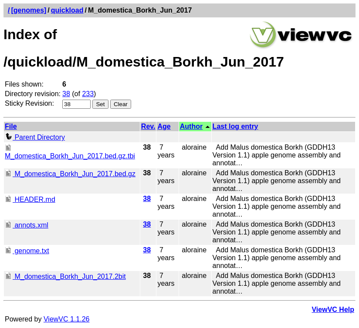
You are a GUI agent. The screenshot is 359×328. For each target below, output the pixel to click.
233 (88, 93)
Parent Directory (35, 137)
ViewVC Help (333, 309)
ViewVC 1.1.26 (67, 319)
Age (163, 126)
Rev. (148, 126)
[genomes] (28, 10)
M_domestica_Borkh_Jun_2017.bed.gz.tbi (70, 152)
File (11, 126)
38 (66, 93)
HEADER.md (30, 199)
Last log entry (235, 126)
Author (191, 126)
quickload (67, 10)
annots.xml (26, 225)
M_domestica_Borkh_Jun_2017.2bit (65, 276)
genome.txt (27, 250)
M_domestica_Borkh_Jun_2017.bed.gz (70, 173)
